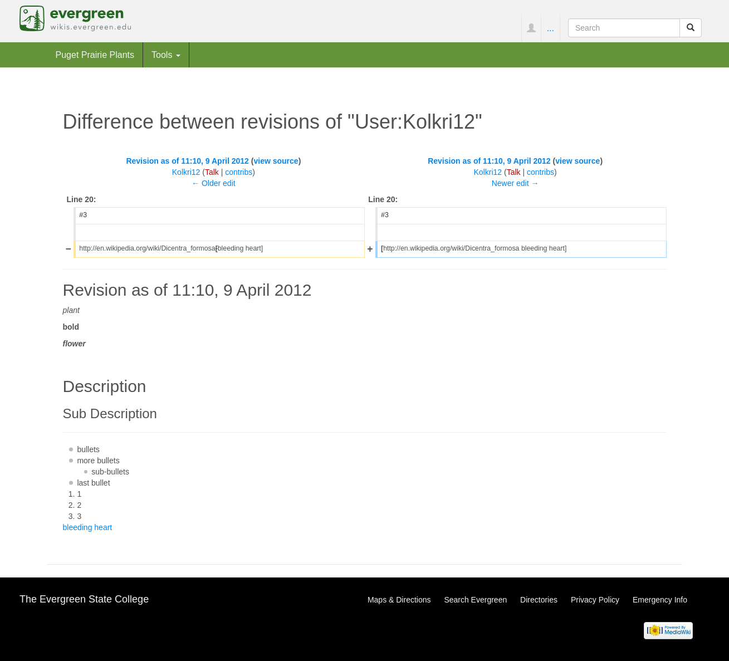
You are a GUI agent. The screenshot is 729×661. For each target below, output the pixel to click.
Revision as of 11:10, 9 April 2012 (187, 160)
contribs (238, 172)
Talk (212, 172)
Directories (538, 599)
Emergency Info (660, 599)
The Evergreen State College (84, 599)
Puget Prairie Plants (95, 55)
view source (275, 160)
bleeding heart (87, 527)
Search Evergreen (475, 599)
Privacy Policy (595, 599)
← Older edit (214, 183)
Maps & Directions (399, 599)
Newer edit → (515, 183)
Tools (165, 55)
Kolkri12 (186, 172)
